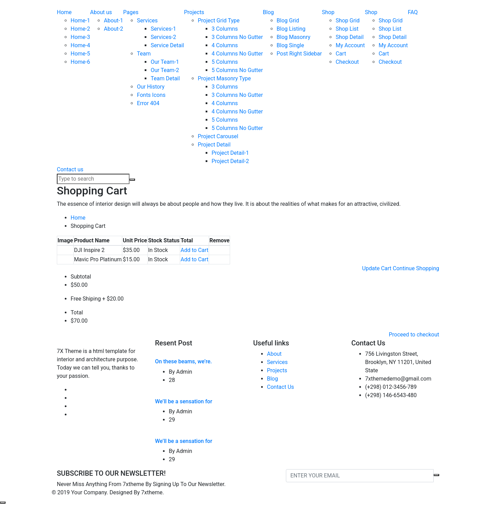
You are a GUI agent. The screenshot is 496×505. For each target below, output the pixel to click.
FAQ (413, 12)
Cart (340, 53)
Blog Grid (288, 20)
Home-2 (80, 29)
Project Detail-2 (230, 161)
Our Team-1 (165, 62)
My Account (350, 45)
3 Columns (224, 29)
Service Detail (167, 45)
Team (144, 53)
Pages (130, 12)
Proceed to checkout (414, 334)
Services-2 (163, 37)
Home (64, 12)
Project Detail (214, 144)
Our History (150, 86)
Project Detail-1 (230, 153)
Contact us (70, 169)
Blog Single (290, 45)
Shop (328, 12)
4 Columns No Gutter (237, 53)
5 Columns (224, 62)
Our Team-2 (165, 70)
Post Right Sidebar (299, 53)
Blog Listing (291, 29)
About (274, 354)
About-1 (113, 20)
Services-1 (163, 29)
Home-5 (80, 53)
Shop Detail (349, 37)
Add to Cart (194, 250)
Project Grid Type (218, 20)
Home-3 (80, 37)
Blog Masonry (293, 37)
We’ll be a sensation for (183, 401)
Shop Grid (347, 20)
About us (101, 12)
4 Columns (224, 45)
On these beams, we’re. (183, 361)
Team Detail (165, 78)
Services (147, 20)
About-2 (113, 29)
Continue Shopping (416, 268)
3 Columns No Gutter (237, 37)
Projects (194, 12)
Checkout (347, 62)
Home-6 (80, 62)
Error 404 (148, 103)
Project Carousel (218, 136)
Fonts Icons (151, 95)
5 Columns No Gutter (237, 70)
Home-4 (80, 45)
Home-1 (80, 20)
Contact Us (280, 387)
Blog (268, 12)
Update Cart (376, 268)
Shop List (346, 29)
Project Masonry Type (224, 78)
